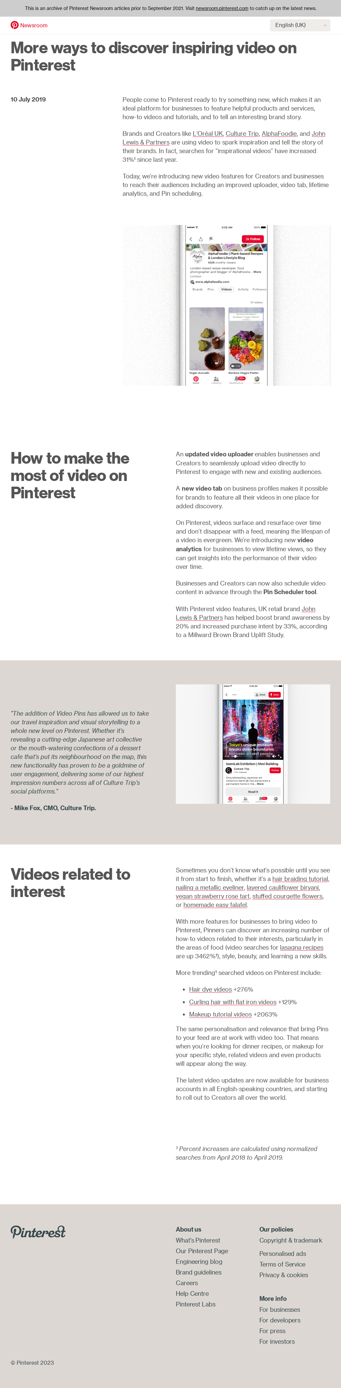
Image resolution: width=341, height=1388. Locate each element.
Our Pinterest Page (202, 1251)
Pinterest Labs (195, 1304)
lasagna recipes (301, 947)
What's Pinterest (198, 1240)
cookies (297, 1274)
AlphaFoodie (279, 133)
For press (272, 1330)
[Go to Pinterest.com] (38, 1231)
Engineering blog (199, 1261)
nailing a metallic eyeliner (210, 887)
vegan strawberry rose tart (212, 896)
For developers (280, 1320)
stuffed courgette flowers (287, 896)
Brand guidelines (198, 1272)
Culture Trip (242, 133)
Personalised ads (282, 1253)
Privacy (269, 1274)
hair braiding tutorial (300, 878)
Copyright (273, 1240)
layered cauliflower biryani (283, 887)
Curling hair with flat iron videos (232, 1002)
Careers (187, 1282)
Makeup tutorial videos (220, 1014)
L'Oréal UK (208, 133)
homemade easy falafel (215, 904)
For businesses (279, 1309)
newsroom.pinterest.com (222, 8)
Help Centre (192, 1293)
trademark (308, 1240)
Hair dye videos (210, 989)
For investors (277, 1341)
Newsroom (34, 25)
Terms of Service (282, 1264)
